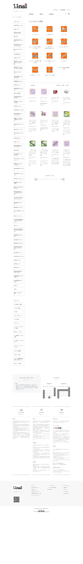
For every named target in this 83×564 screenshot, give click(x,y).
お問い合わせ (67, 543)
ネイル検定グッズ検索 (18, 335)
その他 (15, 318)
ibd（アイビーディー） (18, 53)
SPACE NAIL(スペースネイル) (18, 145)
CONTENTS (51, 14)
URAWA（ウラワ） (18, 63)
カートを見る (67, 541)
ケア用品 (16, 344)
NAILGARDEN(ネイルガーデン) (18, 183)
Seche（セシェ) (17, 154)
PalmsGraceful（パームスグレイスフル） (18, 210)
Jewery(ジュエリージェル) (18, 108)
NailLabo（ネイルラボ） (18, 201)
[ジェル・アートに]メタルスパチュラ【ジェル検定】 (55, 151)
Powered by (41, 561)
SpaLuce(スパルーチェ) (18, 139)
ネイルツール (17, 358)
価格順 (63, 85)
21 (60, 179)
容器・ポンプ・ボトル (18, 371)
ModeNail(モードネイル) (18, 306)
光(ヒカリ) (16, 249)
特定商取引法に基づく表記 (42, 543)
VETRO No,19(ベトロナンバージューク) (18, 271)
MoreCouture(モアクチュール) (18, 301)
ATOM (56, 539)
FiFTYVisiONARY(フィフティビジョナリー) (18, 244)
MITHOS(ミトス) (18, 292)
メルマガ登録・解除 (55, 537)
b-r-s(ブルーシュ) (18, 263)
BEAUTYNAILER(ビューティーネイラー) (18, 254)
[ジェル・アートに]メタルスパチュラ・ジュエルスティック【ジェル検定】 (66, 152)
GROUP (41, 14)
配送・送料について (41, 537)
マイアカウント (56, 9)
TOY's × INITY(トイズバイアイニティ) (18, 173)
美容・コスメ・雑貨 (18, 412)
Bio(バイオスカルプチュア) (18, 205)
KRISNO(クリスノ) (18, 86)
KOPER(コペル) (17, 90)
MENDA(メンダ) (17, 296)
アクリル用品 (17, 354)
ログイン (68, 9)
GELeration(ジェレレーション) (18, 123)
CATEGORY (31, 14)
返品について (39, 539)
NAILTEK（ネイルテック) (18, 195)
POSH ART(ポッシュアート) (18, 283)
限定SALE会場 (17, 35)
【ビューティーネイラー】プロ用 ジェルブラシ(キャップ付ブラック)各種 (66, 123)
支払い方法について (41, 541)
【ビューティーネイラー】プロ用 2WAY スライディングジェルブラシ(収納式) (43, 152)
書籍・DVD (16, 39)
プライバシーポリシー (41, 545)
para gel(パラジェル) (18, 223)
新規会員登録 (63, 9)
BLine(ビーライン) (18, 227)
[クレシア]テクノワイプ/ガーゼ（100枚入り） (66, 99)
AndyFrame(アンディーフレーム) (18, 48)
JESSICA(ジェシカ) (18, 112)
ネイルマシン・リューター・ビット (18, 389)
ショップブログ (55, 535)
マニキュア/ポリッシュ (18, 349)
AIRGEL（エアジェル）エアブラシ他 (18, 73)
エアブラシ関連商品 (18, 395)
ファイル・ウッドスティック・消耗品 (18, 364)
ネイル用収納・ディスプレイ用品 (18, 377)
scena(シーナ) (17, 31)
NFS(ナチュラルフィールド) (18, 178)
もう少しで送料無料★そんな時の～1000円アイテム (18, 406)
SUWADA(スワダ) (18, 150)
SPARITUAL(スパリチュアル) (18, 133)
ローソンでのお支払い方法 (58, 513)
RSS (53, 539)
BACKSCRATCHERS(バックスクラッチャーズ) (19, 217)
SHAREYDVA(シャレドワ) (18, 103)
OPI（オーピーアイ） (18, 78)
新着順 (67, 85)
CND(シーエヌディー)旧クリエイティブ (18, 128)
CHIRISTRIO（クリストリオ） (18, 83)
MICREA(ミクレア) (18, 288)
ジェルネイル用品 (18, 340)
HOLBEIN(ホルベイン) (18, 277)
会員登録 (66, 537)
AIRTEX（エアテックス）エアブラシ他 (18, 68)
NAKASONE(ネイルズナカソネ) (18, 189)
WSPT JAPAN (17, 163)
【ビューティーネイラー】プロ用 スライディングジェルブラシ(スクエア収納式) (32, 152)
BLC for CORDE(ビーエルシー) (18, 232)
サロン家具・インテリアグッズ (18, 383)
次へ (63, 179)
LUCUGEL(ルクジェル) (18, 310)
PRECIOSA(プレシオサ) (18, 26)
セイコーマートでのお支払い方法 (60, 514)
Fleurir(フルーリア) (18, 267)
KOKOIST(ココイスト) (18, 95)
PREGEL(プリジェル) (18, 259)
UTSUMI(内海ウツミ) (18, 58)
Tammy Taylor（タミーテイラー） (18, 159)
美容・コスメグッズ (18, 323)
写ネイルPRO (17, 99)
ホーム (38, 535)
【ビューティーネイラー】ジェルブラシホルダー (43, 121)
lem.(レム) (16, 314)
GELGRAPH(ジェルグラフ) (18, 117)
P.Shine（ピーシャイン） (18, 238)
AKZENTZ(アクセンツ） (18, 43)
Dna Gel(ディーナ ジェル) (18, 168)
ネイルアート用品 (18, 400)
